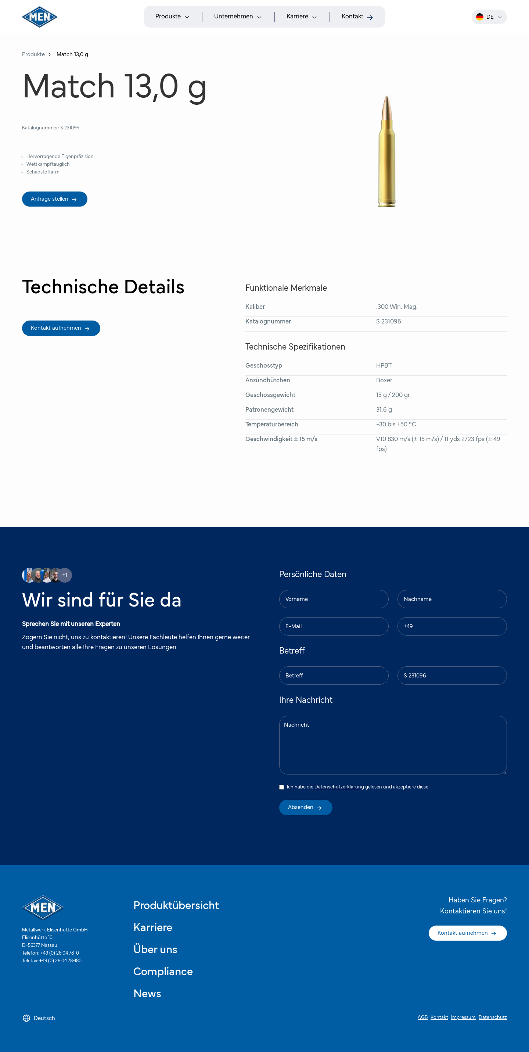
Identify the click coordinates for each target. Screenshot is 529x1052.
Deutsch (38, 1018)
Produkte (33, 54)
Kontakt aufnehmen (60, 328)
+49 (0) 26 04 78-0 (59, 953)
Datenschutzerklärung (339, 787)
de (489, 17)
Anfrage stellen (54, 199)
